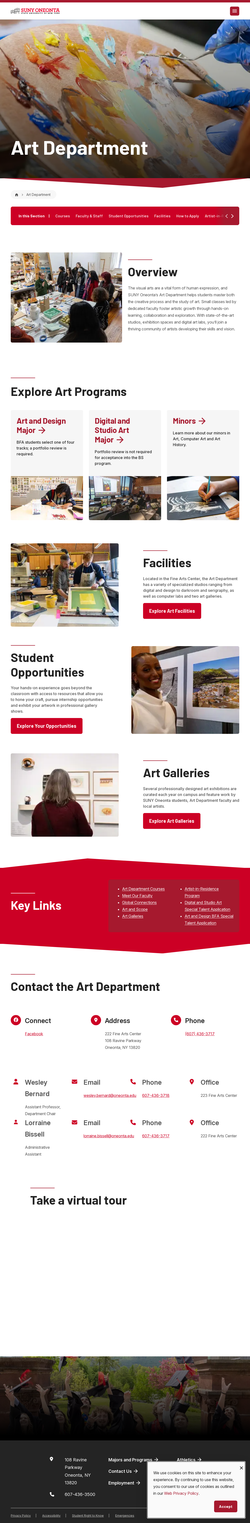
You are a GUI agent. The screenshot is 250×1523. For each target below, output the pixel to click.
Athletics (189, 1460)
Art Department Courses (143, 888)
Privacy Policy (21, 1515)
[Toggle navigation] (234, 11)
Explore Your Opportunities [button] (46, 726)
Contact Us (123, 1471)
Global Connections (139, 902)
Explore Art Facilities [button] (172, 611)
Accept (225, 1506)
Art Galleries (132, 916)
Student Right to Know (88, 1515)
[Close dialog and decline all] (241, 1465)
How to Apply (187, 215)
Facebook (34, 1033)
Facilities (162, 215)
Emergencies (124, 1515)
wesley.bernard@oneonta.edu (109, 1095)
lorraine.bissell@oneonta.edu (108, 1135)
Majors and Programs (133, 1460)
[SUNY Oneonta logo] (35, 11)
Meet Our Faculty (137, 895)
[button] (232, 216)
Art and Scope (135, 909)
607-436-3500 (80, 1494)
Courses (62, 215)
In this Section (34, 216)
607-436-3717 (155, 1135)
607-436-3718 (155, 1095)
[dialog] (196, 1490)
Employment (124, 1483)
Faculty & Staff (89, 215)
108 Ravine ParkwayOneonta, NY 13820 (78, 1471)
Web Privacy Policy (181, 1493)
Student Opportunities (128, 215)
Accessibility (51, 1515)
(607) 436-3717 (200, 1033)
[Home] (17, 194)
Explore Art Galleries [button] (171, 821)
